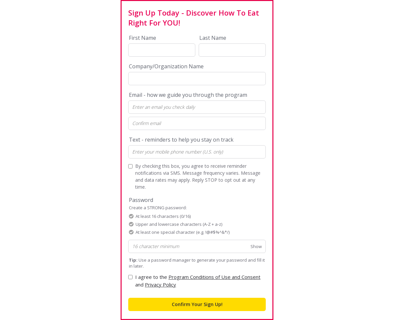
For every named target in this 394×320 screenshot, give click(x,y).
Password (158, 203)
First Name (142, 37)
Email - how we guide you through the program (188, 94)
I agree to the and (197, 281)
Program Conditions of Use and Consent (214, 277)
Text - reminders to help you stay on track (181, 139)
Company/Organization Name (166, 66)
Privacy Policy (160, 284)
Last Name (212, 37)
